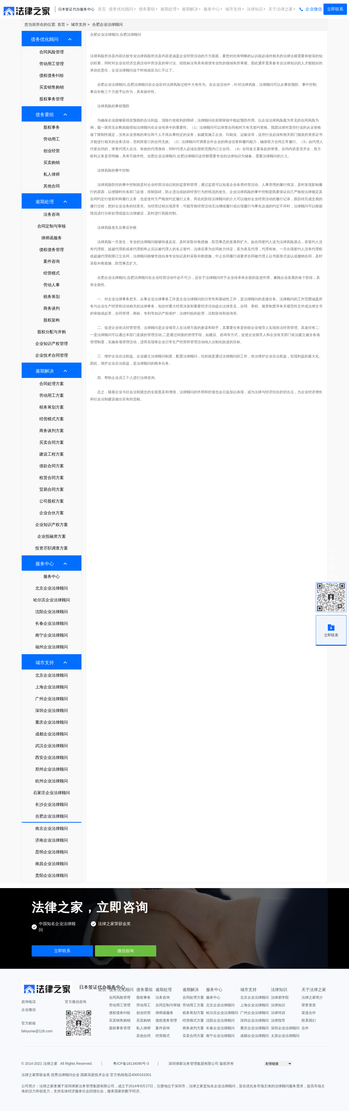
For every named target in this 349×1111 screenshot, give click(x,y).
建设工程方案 (51, 454)
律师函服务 (51, 238)
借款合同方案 (51, 466)
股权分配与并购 (51, 332)
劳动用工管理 (51, 64)
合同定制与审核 (51, 226)
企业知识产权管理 (51, 343)
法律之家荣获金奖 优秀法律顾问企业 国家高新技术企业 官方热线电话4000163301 (86, 1075)
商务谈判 (51, 308)
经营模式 (51, 273)
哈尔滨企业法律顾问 (51, 600)
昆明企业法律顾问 (51, 852)
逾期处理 (169, 9)
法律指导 (278, 1020)
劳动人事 (51, 285)
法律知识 (256, 9)
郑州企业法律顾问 (51, 769)
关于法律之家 (281, 9)
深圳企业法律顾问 (51, 710)
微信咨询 (125, 951)
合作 (305, 1028)
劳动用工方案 (51, 395)
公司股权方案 (51, 501)
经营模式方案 (51, 419)
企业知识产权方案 (51, 524)
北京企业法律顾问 (51, 588)
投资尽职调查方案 (51, 548)
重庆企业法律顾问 (51, 722)
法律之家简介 (312, 997)
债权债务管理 (51, 249)
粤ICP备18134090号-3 (131, 1063)
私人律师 (51, 174)
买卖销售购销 (51, 87)
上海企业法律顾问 (51, 687)
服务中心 (212, 9)
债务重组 (148, 9)
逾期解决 (191, 9)
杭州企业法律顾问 (51, 781)
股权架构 (51, 320)
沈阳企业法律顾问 (51, 612)
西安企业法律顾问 (51, 757)
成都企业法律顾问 (51, 734)
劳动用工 (51, 139)
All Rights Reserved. (75, 1063)
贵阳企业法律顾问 (51, 875)
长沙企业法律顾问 (51, 804)
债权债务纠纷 (51, 75)
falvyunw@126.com (37, 1031)
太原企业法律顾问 (285, 1036)
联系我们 (309, 1020)
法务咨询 (51, 214)
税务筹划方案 (51, 407)
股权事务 (51, 127)
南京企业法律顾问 (51, 828)
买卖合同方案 (51, 442)
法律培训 (278, 1013)
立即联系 (335, 9)
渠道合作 (309, 1013)
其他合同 (51, 186)
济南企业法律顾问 (51, 840)
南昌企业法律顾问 (51, 864)
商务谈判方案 (51, 430)
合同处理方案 (51, 383)
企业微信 (313, 9)
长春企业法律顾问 (51, 623)
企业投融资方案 (51, 536)
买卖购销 (51, 162)
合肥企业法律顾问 (107, 24)
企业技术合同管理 (51, 355)
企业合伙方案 (51, 513)
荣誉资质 (309, 1005)
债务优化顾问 (122, 9)
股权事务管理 (51, 99)
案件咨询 (51, 261)
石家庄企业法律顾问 (51, 793)
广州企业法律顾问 (51, 699)
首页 (102, 9)
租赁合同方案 (51, 477)
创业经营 (51, 151)
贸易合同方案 (51, 489)
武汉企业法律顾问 (51, 746)
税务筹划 (51, 296)
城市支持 (234, 9)
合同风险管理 (51, 52)
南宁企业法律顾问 (51, 635)
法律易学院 (280, 997)
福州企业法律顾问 (51, 647)
